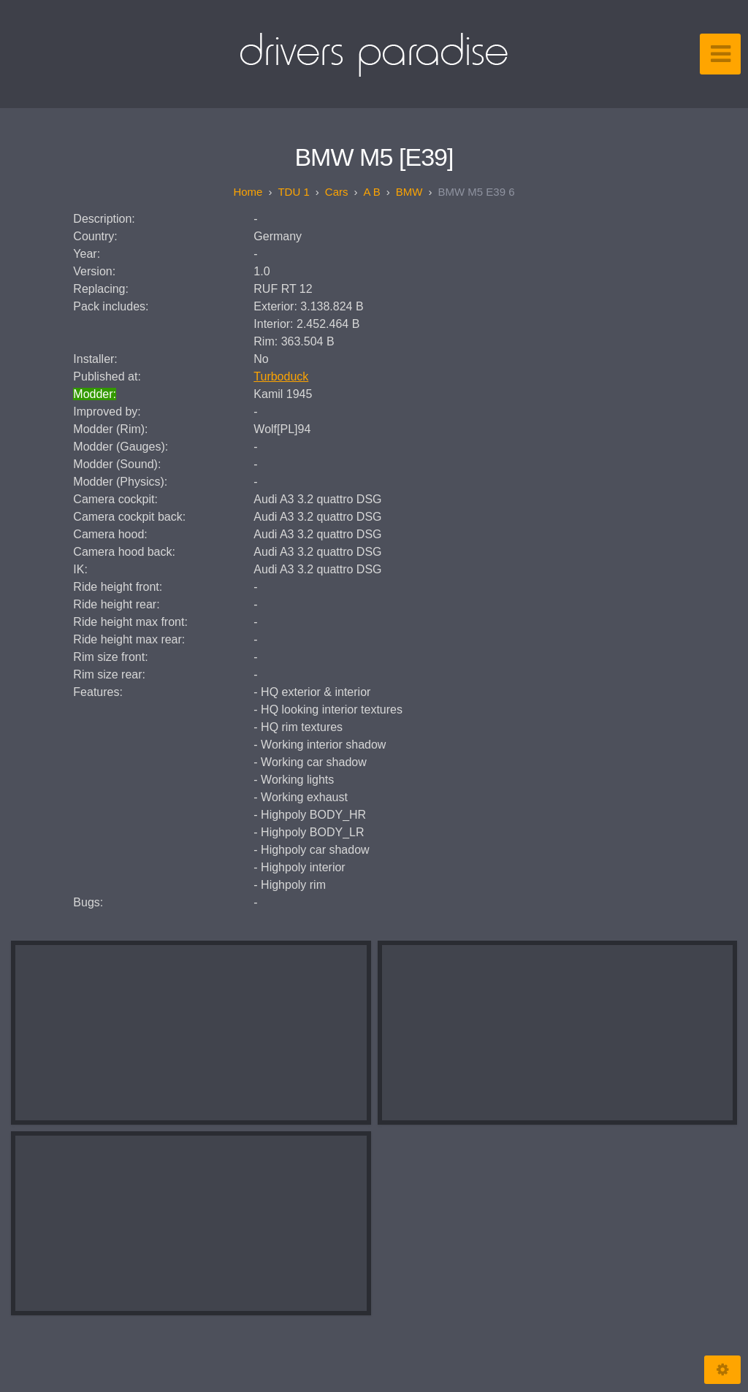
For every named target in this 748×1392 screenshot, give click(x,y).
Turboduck (280, 376)
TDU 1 (293, 192)
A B (371, 192)
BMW (409, 192)
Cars (336, 192)
